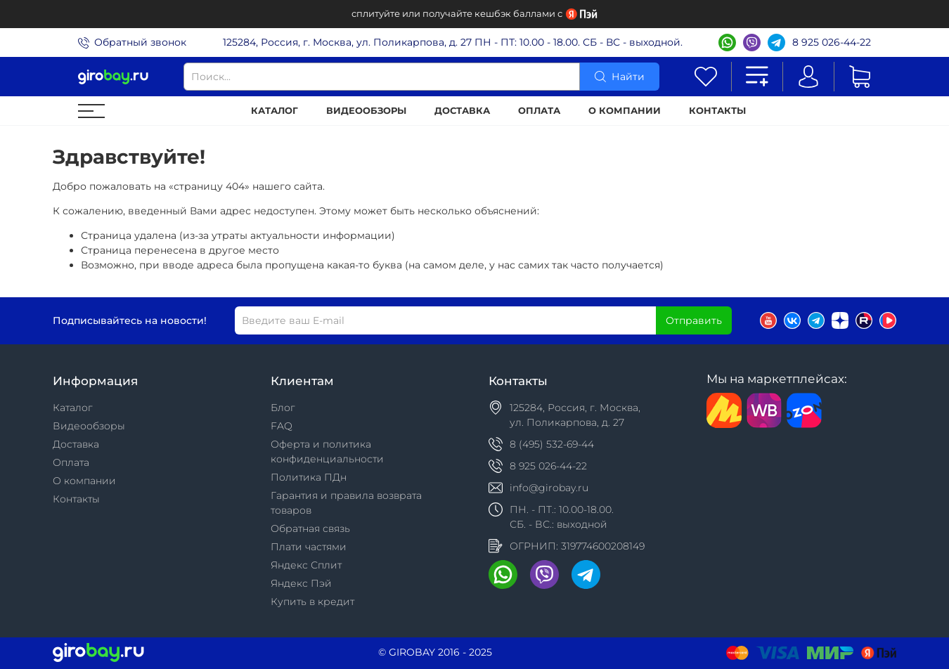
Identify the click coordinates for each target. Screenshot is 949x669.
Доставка (462, 110)
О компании (624, 110)
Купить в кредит (312, 601)
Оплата (539, 110)
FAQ (281, 426)
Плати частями (309, 546)
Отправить (694, 320)
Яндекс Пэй (301, 583)
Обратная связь (310, 528)
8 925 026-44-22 (831, 42)
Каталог (274, 110)
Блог (283, 407)
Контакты (717, 110)
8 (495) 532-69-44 (552, 444)
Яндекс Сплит (306, 565)
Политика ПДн (309, 477)
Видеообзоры (366, 110)
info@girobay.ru (549, 487)
